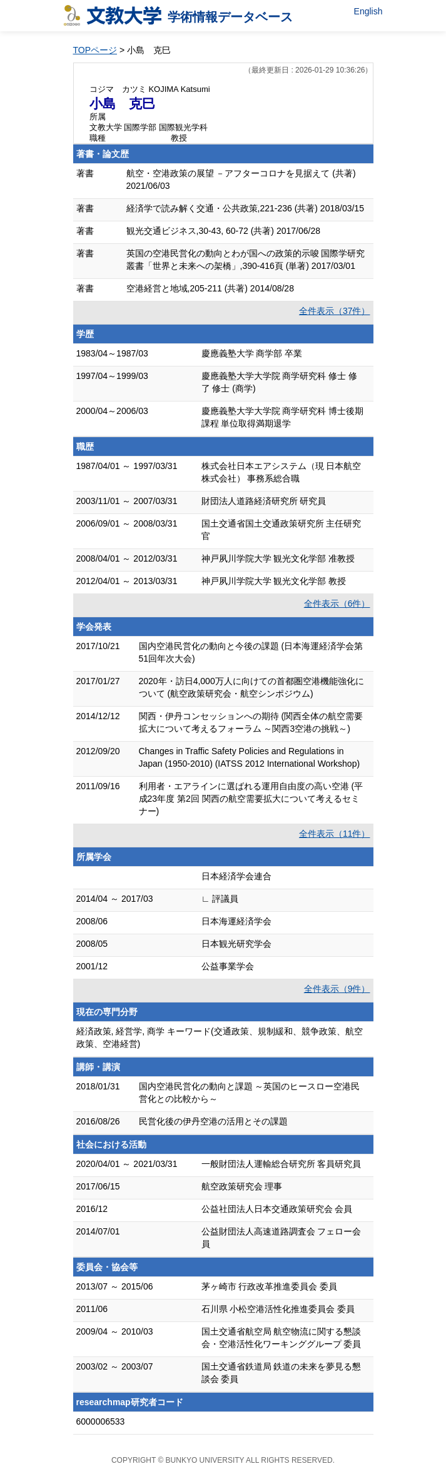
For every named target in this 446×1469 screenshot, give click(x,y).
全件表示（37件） (334, 311)
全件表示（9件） (337, 989)
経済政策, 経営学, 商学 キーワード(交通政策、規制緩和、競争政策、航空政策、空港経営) (219, 1037)
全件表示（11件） (334, 834)
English (368, 11)
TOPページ (95, 50)
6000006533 (100, 1421)
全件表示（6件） (337, 603)
